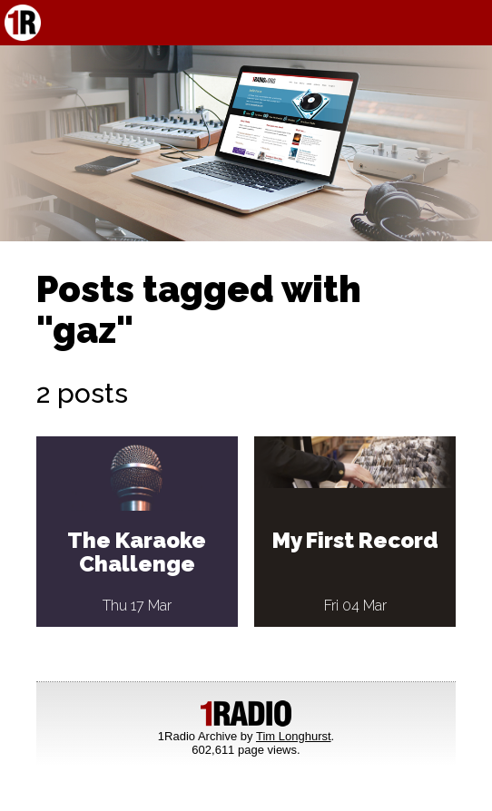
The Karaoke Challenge (136, 552)
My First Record (355, 540)
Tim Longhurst (293, 736)
